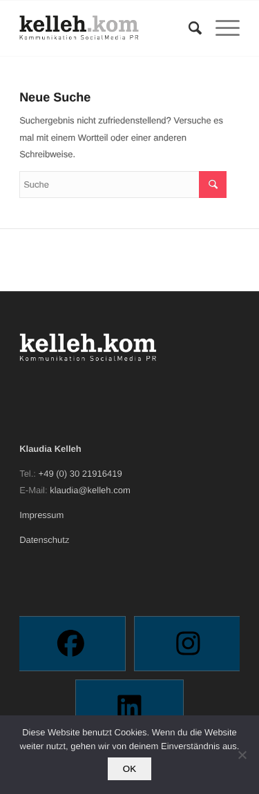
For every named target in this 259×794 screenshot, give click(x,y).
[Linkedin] (129, 707)
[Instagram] (188, 643)
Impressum (41, 515)
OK (129, 769)
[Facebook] (71, 643)
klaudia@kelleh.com (90, 490)
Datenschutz (44, 540)
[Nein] (242, 755)
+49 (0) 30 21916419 (80, 473)
